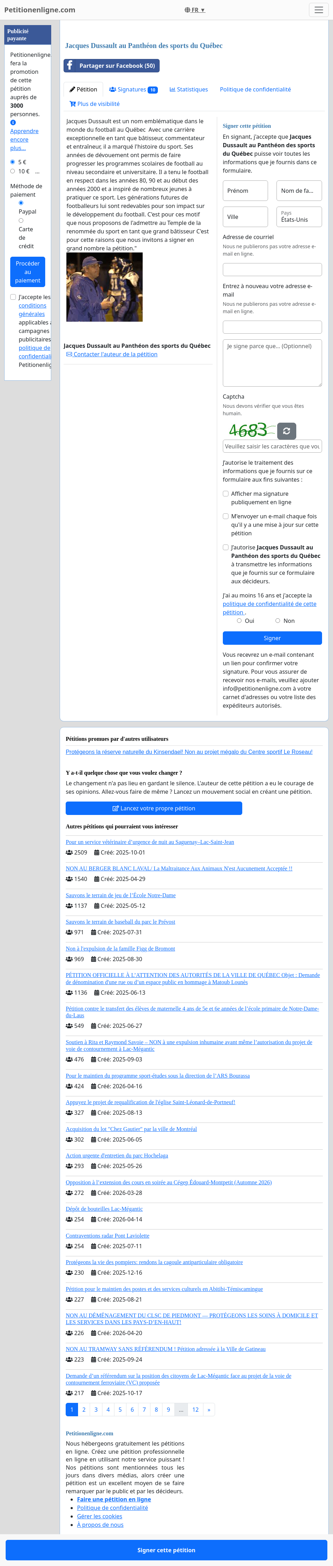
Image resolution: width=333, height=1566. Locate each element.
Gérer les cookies (99, 1516)
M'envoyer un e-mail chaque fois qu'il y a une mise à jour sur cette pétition (275, 524)
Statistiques (189, 89)
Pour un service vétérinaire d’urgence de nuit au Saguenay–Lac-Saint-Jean (150, 842)
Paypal (27, 211)
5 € (22, 162)
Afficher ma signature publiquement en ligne (261, 498)
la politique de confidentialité (41, 347)
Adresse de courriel (248, 237)
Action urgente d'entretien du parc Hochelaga (117, 1156)
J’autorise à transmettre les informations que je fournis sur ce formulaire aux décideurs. (276, 564)
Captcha (233, 396)
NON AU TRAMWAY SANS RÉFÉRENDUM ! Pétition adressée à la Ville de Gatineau (166, 1349)
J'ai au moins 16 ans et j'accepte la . (270, 603)
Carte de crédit (26, 237)
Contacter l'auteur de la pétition (111, 354)
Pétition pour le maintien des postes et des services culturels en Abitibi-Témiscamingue (164, 1289)
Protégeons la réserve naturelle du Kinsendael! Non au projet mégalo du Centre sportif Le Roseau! (189, 752)
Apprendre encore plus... (24, 136)
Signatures (133, 89)
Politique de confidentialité (255, 89)
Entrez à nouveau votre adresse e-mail (268, 290)
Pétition (83, 89)
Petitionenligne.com (40, 9)
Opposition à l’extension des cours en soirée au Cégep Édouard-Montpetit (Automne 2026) (169, 1182)
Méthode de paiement (26, 190)
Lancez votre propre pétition (154, 808)
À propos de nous (100, 1525)
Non (289, 621)
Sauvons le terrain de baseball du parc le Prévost (120, 922)
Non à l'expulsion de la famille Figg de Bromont (120, 949)
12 (195, 1409)
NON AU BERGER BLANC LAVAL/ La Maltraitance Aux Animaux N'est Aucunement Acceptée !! (179, 868)
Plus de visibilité (95, 104)
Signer (272, 638)
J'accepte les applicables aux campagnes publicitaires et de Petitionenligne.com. (46, 331)
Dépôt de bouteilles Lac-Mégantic (104, 1209)
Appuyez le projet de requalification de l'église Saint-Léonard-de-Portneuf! (150, 1102)
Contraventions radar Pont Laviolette (107, 1236)
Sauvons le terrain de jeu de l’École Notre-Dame (121, 895)
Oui (249, 621)
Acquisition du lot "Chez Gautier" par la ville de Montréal (131, 1129)
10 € (24, 171)
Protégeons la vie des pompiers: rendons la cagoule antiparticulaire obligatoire (154, 1262)
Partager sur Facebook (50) (109, 65)
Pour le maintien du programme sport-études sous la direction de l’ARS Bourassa (158, 1076)
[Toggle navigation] (319, 10)
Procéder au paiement (28, 272)
